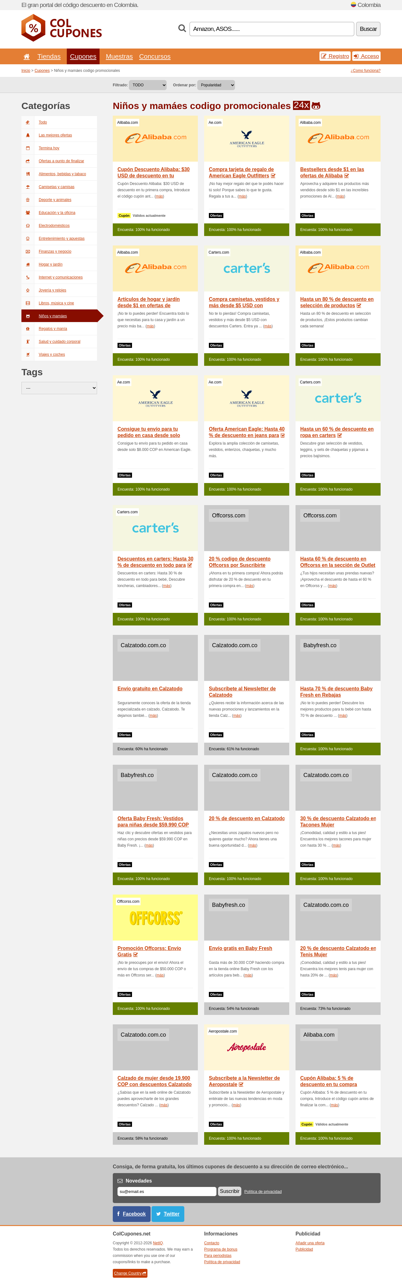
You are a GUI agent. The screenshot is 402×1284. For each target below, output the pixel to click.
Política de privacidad (263, 1191)
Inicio (25, 70)
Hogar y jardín (41, 264)
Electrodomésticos (45, 225)
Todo (34, 122)
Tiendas (49, 56)
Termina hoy (40, 148)
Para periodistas (218, 1255)
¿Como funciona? (366, 70)
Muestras (119, 56)
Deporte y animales (46, 199)
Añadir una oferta (310, 1243)
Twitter (172, 1214)
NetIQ (158, 1243)
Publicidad (304, 1249)
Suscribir (229, 1191)
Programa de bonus (220, 1249)
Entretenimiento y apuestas (52, 238)
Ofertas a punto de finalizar (52, 161)
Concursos (155, 56)
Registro (335, 56)
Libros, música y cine (47, 303)
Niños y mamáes (44, 316)
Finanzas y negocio (46, 251)
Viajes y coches (43, 354)
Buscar (368, 29)
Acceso (366, 56)
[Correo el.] (167, 1191)
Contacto (211, 1243)
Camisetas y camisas (47, 187)
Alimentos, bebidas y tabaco (53, 174)
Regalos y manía (44, 328)
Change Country (130, 1273)
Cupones (83, 56)
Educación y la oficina (48, 212)
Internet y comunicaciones (52, 277)
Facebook (134, 1214)
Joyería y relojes (43, 290)
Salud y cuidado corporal (50, 341)
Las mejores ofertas (46, 135)
